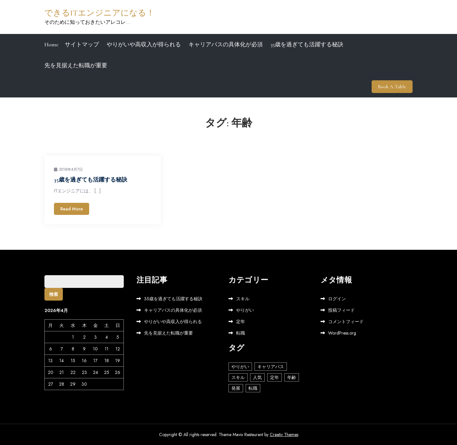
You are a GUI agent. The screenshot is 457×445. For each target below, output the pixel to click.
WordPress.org (342, 333)
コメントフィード (346, 321)
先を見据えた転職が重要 (75, 65)
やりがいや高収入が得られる (144, 44)
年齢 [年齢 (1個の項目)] (291, 377)
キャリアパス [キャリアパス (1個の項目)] (270, 366)
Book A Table (392, 86)
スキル (242, 299)
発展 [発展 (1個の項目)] (235, 388)
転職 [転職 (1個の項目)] (252, 388)
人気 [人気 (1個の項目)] (257, 377)
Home (51, 44)
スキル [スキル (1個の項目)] (238, 377)
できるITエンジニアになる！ (99, 13)
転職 (240, 333)
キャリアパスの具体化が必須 (226, 44)
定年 (240, 321)
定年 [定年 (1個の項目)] (274, 377)
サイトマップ (82, 44)
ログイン (337, 299)
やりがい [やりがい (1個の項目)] (240, 366)
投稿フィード (341, 310)
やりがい (245, 310)
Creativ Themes (284, 434)
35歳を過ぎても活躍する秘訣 (306, 44)
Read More (71, 209)
